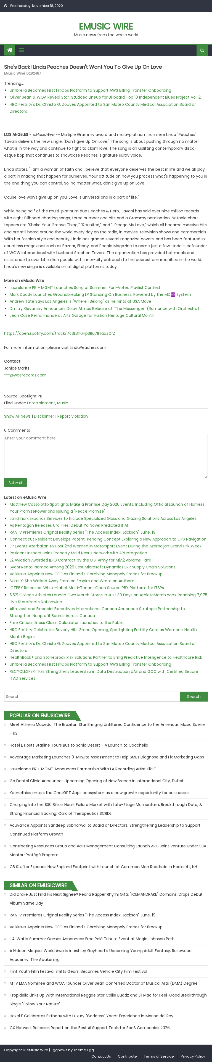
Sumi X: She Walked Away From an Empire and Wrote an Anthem (72, 581)
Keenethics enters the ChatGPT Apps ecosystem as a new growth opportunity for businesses (100, 792)
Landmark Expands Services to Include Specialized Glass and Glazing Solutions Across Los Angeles (103, 518)
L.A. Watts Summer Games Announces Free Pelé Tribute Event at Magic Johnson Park (92, 939)
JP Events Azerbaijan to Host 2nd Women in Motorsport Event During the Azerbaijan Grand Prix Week (106, 546)
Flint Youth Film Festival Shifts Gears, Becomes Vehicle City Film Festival (78, 971)
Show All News (17, 416)
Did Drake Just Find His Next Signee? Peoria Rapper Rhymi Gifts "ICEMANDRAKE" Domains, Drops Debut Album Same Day (106, 899)
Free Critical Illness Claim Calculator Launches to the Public (67, 622)
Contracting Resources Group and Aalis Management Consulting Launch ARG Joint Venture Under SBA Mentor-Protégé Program (108, 850)
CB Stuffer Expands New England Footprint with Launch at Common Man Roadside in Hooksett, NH (103, 866)
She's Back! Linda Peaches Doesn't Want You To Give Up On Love (83, 67)
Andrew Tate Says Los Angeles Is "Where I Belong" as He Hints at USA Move (80, 301)
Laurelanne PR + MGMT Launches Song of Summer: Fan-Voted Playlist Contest (85, 287)
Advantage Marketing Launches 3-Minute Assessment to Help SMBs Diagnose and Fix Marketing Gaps (107, 757)
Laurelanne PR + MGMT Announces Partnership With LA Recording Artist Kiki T (83, 769)
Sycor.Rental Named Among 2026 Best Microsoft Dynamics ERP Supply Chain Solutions (93, 567)
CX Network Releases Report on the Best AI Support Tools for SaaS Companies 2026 (90, 1028)
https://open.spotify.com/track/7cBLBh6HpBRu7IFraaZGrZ (59, 333)
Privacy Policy (193, 1056)
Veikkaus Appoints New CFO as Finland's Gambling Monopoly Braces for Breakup (86, 574)
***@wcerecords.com (25, 375)
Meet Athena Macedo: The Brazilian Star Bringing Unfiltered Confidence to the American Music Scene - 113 (107, 729)
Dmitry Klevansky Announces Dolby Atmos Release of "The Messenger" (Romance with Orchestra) (104, 308)
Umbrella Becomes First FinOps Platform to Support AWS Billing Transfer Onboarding (90, 90)
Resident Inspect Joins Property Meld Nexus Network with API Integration (78, 553)
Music (62, 403)
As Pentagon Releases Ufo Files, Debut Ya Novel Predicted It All (69, 525)
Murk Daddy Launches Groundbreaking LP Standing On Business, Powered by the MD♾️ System (100, 294)
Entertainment (41, 403)
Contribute (127, 1056)
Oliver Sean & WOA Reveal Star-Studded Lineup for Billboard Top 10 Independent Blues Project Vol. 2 (105, 97)
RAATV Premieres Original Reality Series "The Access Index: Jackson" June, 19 (82, 532)
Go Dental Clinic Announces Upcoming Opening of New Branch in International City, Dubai (96, 781)
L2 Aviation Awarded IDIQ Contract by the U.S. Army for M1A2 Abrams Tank (80, 560)
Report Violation (72, 416)
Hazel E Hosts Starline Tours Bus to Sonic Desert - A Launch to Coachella (79, 745)
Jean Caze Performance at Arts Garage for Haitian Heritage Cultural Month (82, 315)
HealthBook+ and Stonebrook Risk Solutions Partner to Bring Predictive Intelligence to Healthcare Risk (106, 657)
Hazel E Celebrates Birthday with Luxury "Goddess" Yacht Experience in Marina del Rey (91, 1016)
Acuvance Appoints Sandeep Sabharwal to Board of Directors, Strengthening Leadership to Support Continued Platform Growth (105, 830)
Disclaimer (44, 416)
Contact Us (101, 1056)
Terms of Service (159, 1056)
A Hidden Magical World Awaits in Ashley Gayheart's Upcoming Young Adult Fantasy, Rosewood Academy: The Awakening (101, 955)
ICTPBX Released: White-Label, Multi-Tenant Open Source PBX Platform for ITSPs (87, 588)
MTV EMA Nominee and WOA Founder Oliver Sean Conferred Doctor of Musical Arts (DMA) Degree (104, 983)
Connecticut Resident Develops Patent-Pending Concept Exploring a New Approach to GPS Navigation (108, 539)
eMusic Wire (106, 26)
